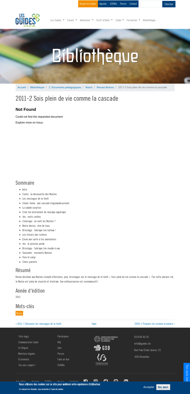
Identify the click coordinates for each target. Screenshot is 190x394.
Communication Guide (28, 342)
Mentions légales (26, 353)
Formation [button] (132, 20)
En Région (23, 347)
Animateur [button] (85, 20)
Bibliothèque (149, 20)
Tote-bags (23, 336)
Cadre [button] (118, 20)
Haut (94, 323)
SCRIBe (113, 3)
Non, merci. (163, 387)
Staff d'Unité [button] (103, 20)
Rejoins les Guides (88, 3)
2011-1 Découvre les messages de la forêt (38, 323)
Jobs (59, 347)
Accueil (22, 87)
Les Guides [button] (56, 20)
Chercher (169, 4)
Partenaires (63, 336)
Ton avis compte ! (27, 365)
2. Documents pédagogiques (65, 87)
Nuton (89, 87)
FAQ (59, 342)
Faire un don (63, 359)
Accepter (148, 387)
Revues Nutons (105, 87)
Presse (123, 3)
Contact (133, 3)
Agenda (103, 3)
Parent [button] (71, 20)
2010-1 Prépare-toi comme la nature (155, 323)
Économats (23, 359)
